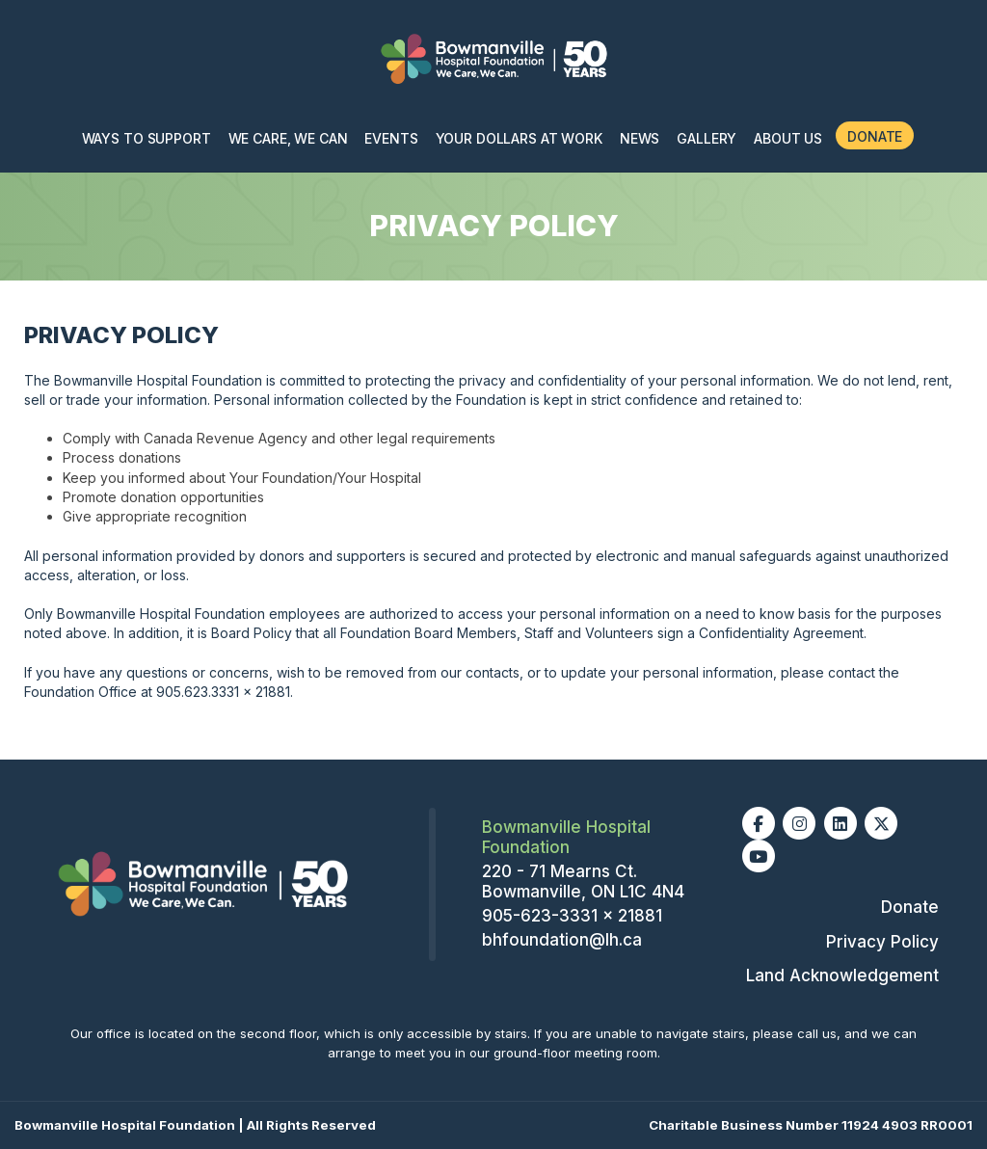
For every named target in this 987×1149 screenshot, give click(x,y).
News (639, 138)
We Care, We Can (288, 138)
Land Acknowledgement (842, 975)
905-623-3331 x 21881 (572, 915)
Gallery (706, 138)
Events (390, 138)
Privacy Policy (882, 941)
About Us (788, 138)
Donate (874, 136)
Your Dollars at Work (519, 138)
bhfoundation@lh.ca (562, 939)
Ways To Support (146, 138)
